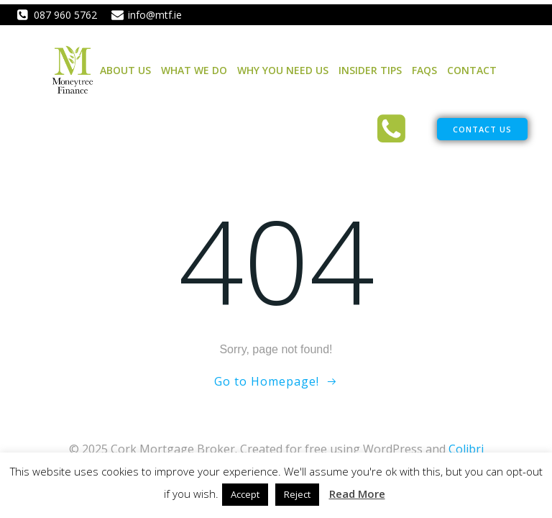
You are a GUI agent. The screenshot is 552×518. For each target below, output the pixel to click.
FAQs (424, 70)
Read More (357, 493)
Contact (472, 70)
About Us (125, 70)
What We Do (194, 70)
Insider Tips (370, 70)
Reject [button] (297, 494)
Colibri (466, 449)
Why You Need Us (282, 70)
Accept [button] (245, 494)
